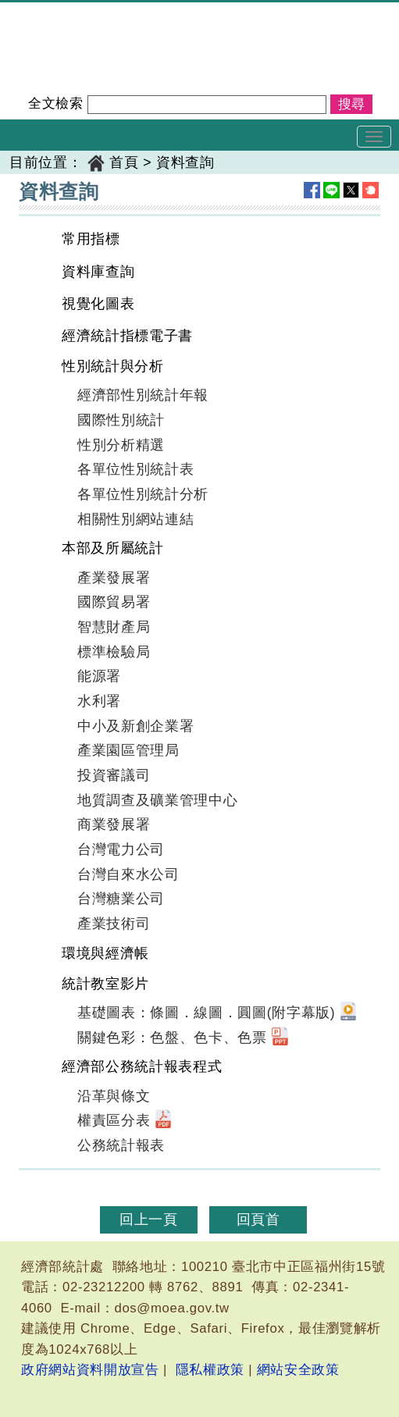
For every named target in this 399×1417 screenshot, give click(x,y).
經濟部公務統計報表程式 (142, 1066)
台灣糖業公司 (121, 898)
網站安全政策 (298, 1369)
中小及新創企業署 (135, 726)
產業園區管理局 (128, 750)
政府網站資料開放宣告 (90, 1369)
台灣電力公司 (121, 849)
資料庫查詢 (98, 271)
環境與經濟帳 (105, 953)
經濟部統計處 (53, 12)
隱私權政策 (210, 1369)
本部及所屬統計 (113, 548)
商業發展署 (113, 824)
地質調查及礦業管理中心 (157, 800)
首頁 (123, 162)
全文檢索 (56, 103)
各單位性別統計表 (135, 469)
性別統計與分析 (113, 366)
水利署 (99, 701)
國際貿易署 (113, 602)
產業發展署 (113, 578)
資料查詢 (185, 162)
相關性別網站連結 (135, 519)
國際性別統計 (121, 420)
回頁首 (258, 1219)
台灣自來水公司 (128, 874)
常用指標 (91, 239)
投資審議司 (113, 775)
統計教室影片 (105, 984)
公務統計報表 (121, 1145)
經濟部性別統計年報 (142, 395)
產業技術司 (113, 923)
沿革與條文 (113, 1096)
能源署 (99, 676)
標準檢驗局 (113, 652)
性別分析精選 (121, 445)
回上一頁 (148, 1219)
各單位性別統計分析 (142, 494)
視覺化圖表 (98, 304)
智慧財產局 (113, 627)
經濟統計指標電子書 (127, 336)
